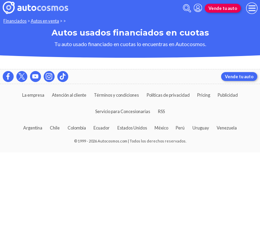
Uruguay (200, 128)
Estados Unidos (132, 128)
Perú (180, 128)
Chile (55, 128)
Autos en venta (45, 21)
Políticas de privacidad (168, 95)
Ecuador (101, 128)
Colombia (77, 128)
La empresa (33, 95)
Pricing (203, 95)
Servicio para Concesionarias (122, 111)
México (161, 128)
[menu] (252, 8)
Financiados (15, 21)
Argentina (32, 128)
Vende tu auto (222, 8)
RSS (161, 111)
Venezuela (227, 128)
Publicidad (228, 95)
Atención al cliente (69, 95)
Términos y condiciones (116, 95)
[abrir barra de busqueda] (187, 8)
